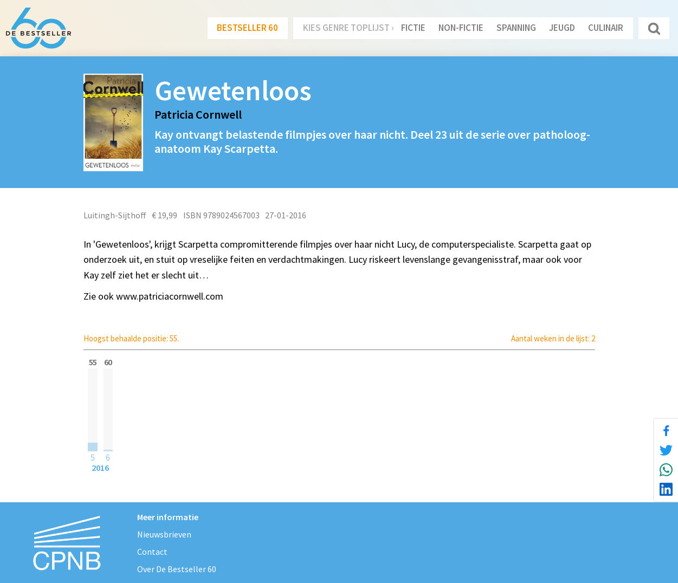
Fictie (413, 28)
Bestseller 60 (247, 28)
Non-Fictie (460, 28)
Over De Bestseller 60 (176, 568)
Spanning (516, 28)
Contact (152, 551)
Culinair (605, 28)
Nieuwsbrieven (164, 534)
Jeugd (562, 28)
